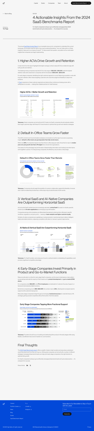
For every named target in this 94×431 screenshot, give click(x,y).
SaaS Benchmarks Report (31, 46)
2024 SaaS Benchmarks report (28, 350)
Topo (20, 82)
